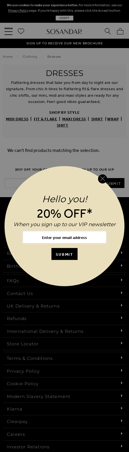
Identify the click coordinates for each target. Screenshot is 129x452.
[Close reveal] (102, 178)
